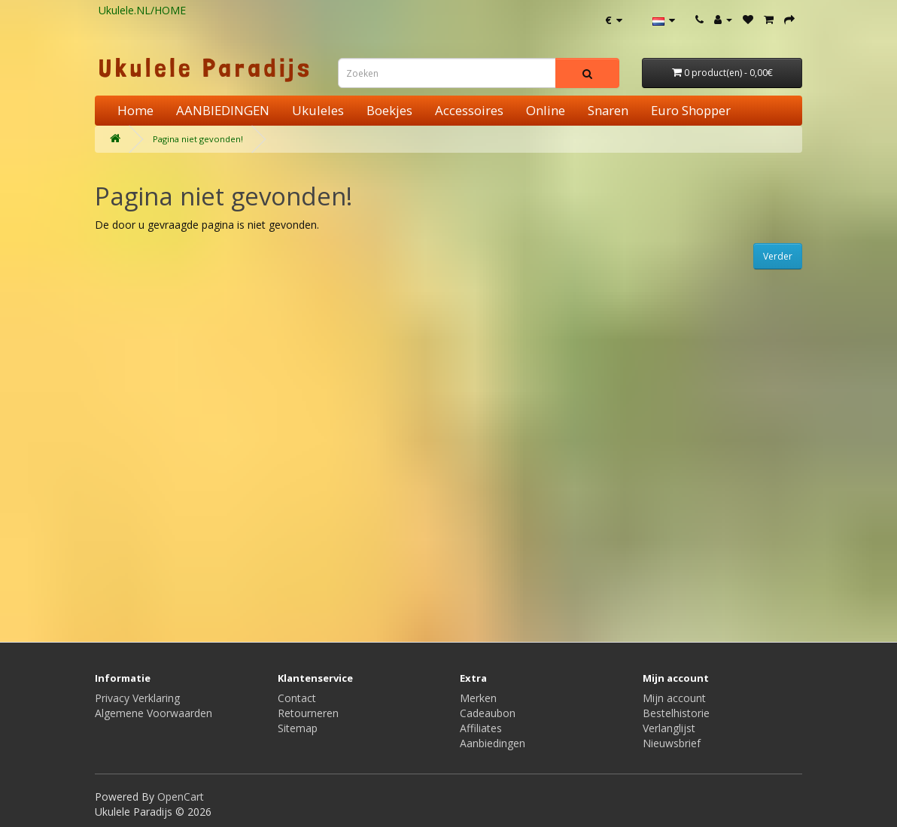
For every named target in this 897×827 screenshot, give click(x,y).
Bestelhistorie (676, 713)
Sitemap (298, 728)
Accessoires (469, 110)
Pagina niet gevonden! (198, 138)
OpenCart (180, 796)
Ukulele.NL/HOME (142, 10)
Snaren (608, 110)
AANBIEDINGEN (222, 110)
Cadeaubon (487, 713)
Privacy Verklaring (137, 698)
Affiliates (481, 728)
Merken (478, 698)
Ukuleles (318, 110)
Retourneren (308, 713)
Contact (297, 698)
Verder (777, 256)
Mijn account (674, 698)
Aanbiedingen (492, 743)
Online (545, 110)
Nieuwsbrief (672, 743)
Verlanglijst (669, 728)
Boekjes (389, 110)
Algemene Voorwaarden (153, 713)
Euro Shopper (691, 110)
